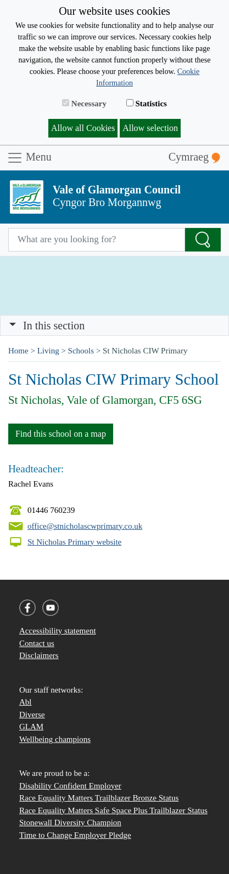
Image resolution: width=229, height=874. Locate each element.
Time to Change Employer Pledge (75, 835)
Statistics (146, 103)
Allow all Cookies (83, 128)
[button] (12, 325)
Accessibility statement (57, 630)
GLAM (31, 726)
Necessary (84, 103)
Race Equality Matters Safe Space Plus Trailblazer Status (113, 810)
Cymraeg (194, 157)
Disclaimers (39, 655)
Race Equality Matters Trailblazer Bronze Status (98, 797)
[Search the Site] (203, 240)
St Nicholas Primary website (74, 542)
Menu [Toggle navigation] (29, 158)
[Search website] (96, 240)
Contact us (36, 643)
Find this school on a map (60, 433)
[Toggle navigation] (114, 325)
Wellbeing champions (55, 739)
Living (48, 350)
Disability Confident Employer (70, 785)
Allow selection (150, 128)
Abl (25, 702)
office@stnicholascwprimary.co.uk (84, 526)
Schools (81, 350)
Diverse (32, 714)
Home (18, 350)
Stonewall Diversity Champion (70, 822)
